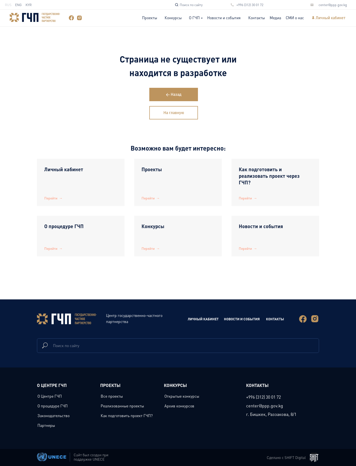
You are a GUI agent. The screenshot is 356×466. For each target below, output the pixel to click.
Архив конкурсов (179, 405)
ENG (18, 5)
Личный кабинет (330, 17)
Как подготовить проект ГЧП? (127, 415)
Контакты (256, 17)
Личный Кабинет (203, 319)
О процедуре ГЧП (64, 226)
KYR (29, 5)
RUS (8, 5)
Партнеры (46, 425)
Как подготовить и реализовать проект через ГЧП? (269, 176)
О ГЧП (194, 17)
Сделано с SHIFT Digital (286, 457)
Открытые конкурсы (181, 396)
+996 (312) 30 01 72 (249, 5)
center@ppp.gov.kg (333, 5)
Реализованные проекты (122, 405)
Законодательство (53, 415)
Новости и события (223, 17)
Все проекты (112, 396)
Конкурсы (173, 17)
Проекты (149, 17)
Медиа (275, 17)
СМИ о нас (295, 17)
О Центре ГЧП (49, 396)
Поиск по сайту (191, 5)
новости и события (242, 319)
